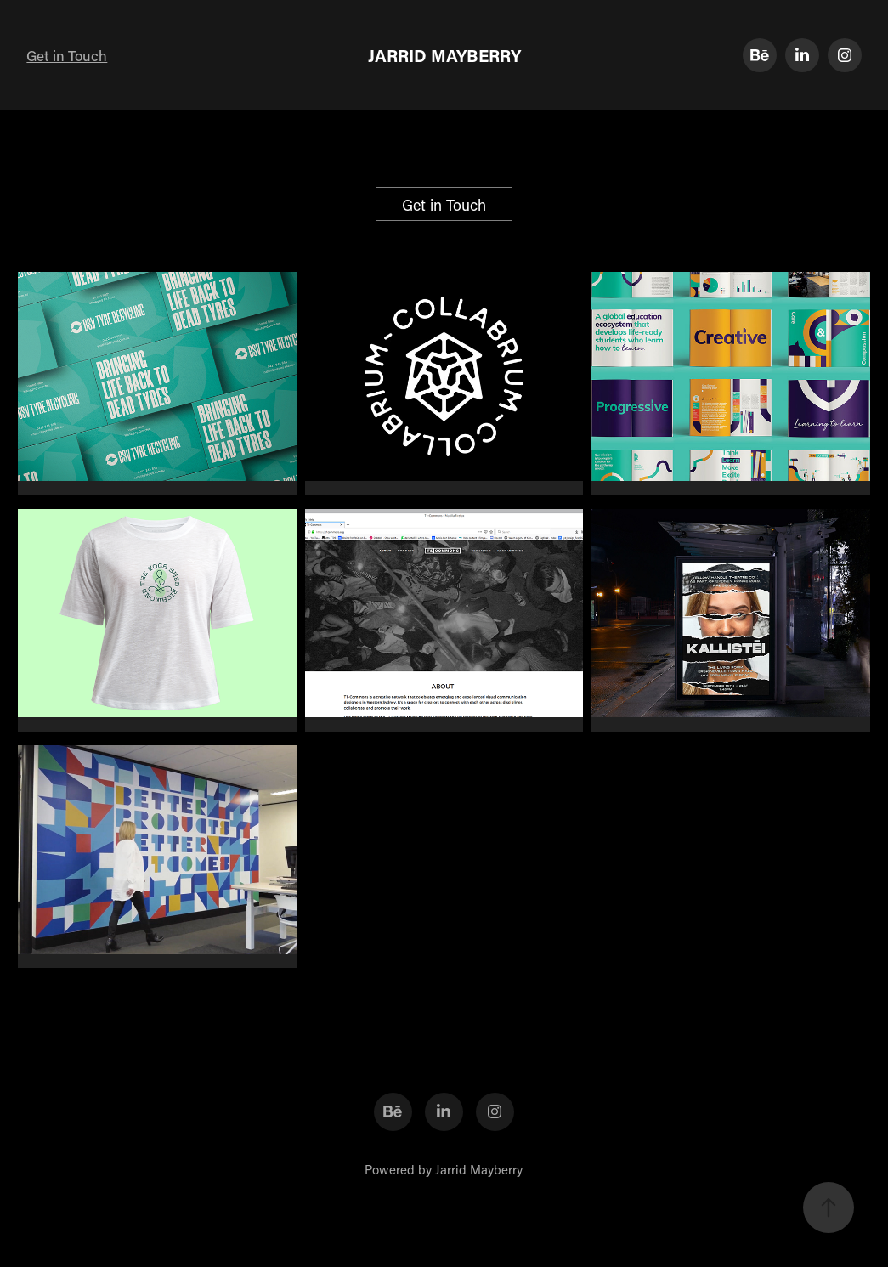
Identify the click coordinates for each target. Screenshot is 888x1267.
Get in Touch (66, 55)
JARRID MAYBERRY (444, 55)
